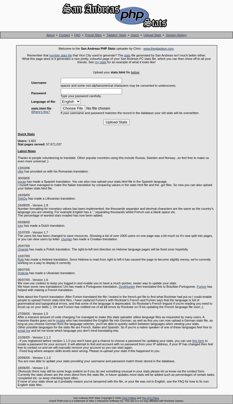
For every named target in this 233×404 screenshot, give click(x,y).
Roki (21, 259)
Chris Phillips (128, 398)
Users (135, 35)
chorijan (66, 239)
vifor (21, 171)
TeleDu (22, 198)
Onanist (23, 249)
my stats (100, 62)
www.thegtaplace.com (158, 48)
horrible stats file (60, 55)
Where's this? (40, 111)
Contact (64, 35)
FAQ (77, 35)
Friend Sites (93, 35)
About (50, 35)
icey (20, 225)
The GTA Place (150, 398)
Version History (176, 35)
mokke (60, 320)
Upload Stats (152, 35)
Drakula (23, 273)
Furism (201, 286)
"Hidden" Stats (116, 35)
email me (24, 330)
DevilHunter (127, 286)
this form (198, 340)
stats (127, 55)
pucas (22, 181)
